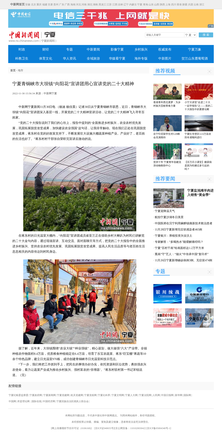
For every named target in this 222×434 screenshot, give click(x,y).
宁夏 (139, 4)
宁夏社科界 (104, 395)
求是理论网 (23, 401)
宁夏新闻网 (49, 395)
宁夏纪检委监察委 (18, 395)
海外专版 (141, 58)
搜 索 (206, 34)
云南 (196, 4)
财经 (45, 49)
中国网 (12, 401)
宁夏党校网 (90, 395)
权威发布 (164, 49)
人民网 (156, 395)
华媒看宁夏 (117, 58)
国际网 (187, 395)
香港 (179, 4)
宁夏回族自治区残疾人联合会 (73, 401)
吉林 (120, 4)
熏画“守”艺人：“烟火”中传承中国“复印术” (181, 254)
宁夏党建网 (63, 395)
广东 (61, 4)
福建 (44, 4)
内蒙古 (133, 4)
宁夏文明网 (118, 395)
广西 (67, 4)
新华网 (178, 395)
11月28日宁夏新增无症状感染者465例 (178, 229)
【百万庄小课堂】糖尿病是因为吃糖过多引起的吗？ (198, 165)
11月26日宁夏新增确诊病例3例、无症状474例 (183, 260)
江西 (114, 4)
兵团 (190, 4)
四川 (173, 4)
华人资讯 (69, 58)
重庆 (39, 4)
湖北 (89, 4)
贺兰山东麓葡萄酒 (195, 58)
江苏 (109, 4)
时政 (21, 49)
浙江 (201, 4)
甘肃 (50, 4)
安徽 (27, 4)
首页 (13, 70)
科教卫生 (21, 58)
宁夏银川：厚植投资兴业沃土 (173, 235)
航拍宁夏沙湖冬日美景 (169, 217)
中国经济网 (49, 401)
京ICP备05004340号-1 (158, 428)
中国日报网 (167, 395)
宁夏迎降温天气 (165, 211)
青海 (145, 4)
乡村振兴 (141, 49)
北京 (33, 4)
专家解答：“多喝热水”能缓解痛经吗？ (179, 241)
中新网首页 (17, 4)
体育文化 (45, 58)
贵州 (55, 4)
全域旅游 (93, 58)
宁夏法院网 (145, 395)
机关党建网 (77, 395)
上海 (167, 4)
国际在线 (37, 401)
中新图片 (164, 58)
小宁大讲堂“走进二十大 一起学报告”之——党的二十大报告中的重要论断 (199, 106)
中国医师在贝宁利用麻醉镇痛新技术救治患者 (183, 223)
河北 (78, 4)
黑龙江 (102, 4)
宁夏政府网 (36, 395)
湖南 (95, 4)
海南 (73, 4)
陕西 (162, 4)
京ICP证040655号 (104, 428)
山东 (151, 4)
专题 (69, 49)
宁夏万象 (194, 49)
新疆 (184, 4)
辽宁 (126, 4)
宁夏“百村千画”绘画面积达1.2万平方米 (179, 248)
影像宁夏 (117, 49)
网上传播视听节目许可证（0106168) (71, 428)
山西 (156, 4)
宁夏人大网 (131, 395)
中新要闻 (93, 49)
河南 (84, 4)
